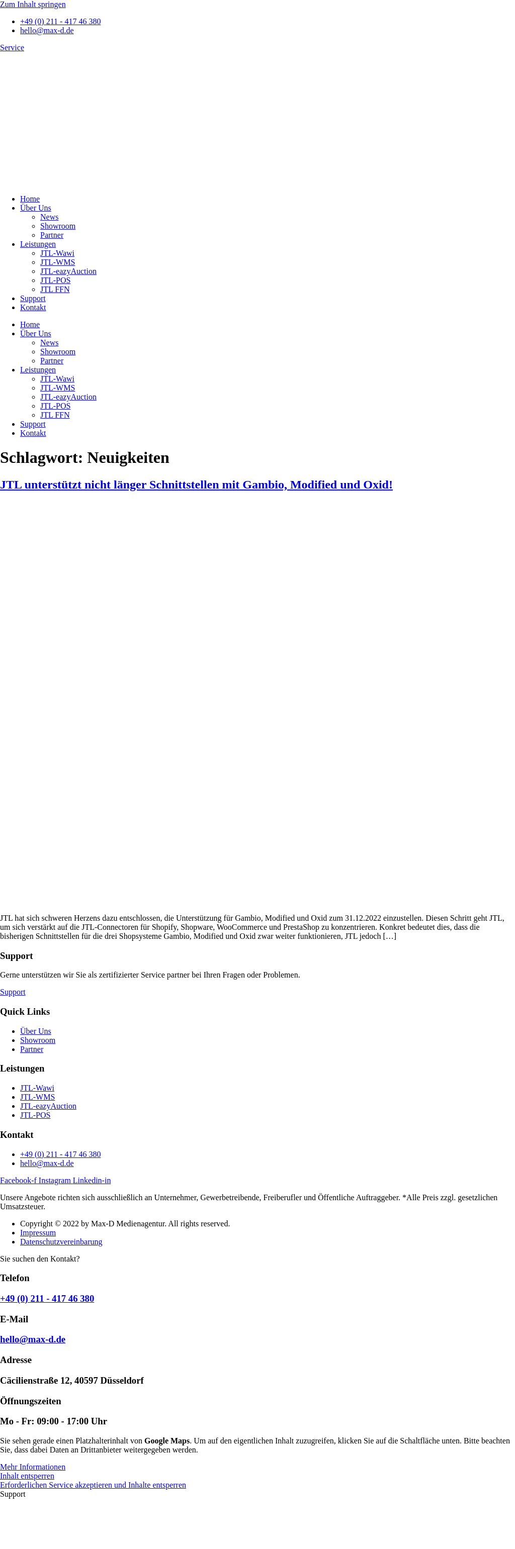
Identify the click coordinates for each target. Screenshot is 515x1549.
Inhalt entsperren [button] (27, 1476)
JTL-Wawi (57, 253)
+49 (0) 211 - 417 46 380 (47, 1298)
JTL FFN (55, 289)
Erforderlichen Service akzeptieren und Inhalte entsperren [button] (93, 1485)
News (49, 217)
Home (30, 199)
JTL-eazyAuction (68, 271)
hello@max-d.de (32, 1339)
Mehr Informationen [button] (32, 1467)
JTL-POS (55, 280)
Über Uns (35, 208)
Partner (51, 235)
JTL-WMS (57, 262)
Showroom (57, 226)
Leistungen (38, 244)
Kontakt (33, 307)
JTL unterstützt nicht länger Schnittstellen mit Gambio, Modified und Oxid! (196, 484)
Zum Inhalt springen (33, 4)
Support (33, 298)
